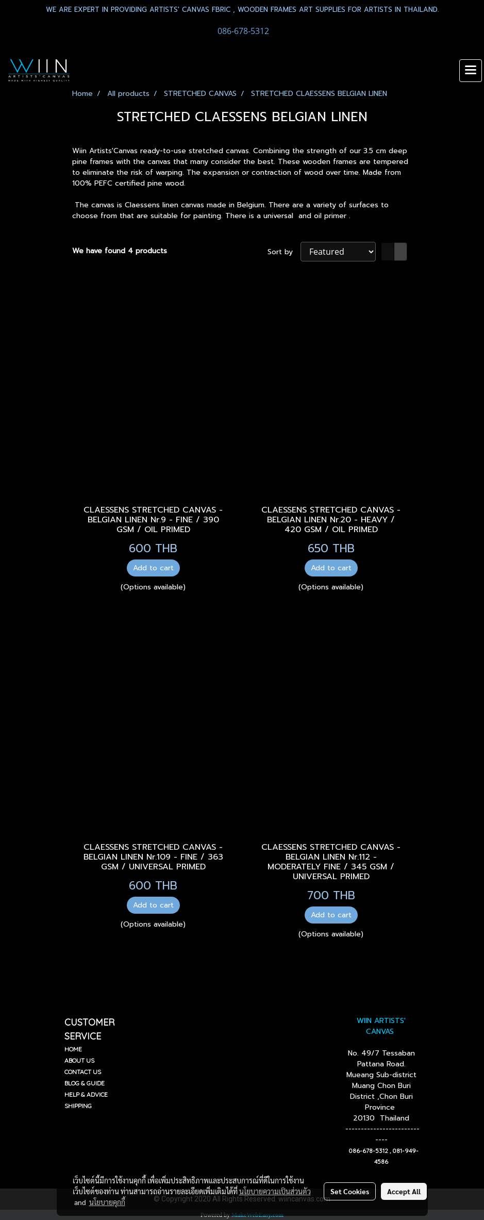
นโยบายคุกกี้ (107, 1202)
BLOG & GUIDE (84, 1083)
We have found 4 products (119, 250)
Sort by (284, 251)
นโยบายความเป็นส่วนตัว (275, 1191)
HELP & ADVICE (86, 1094)
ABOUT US (79, 1060)
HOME (73, 1049)
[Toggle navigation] (470, 70)
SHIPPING (78, 1106)
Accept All (404, 1191)
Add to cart (153, 568)
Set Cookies (349, 1191)
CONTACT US (82, 1072)
